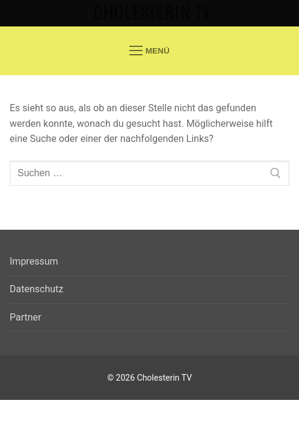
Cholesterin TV (151, 13)
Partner (26, 317)
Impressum (34, 261)
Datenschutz (36, 289)
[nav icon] (149, 50)
